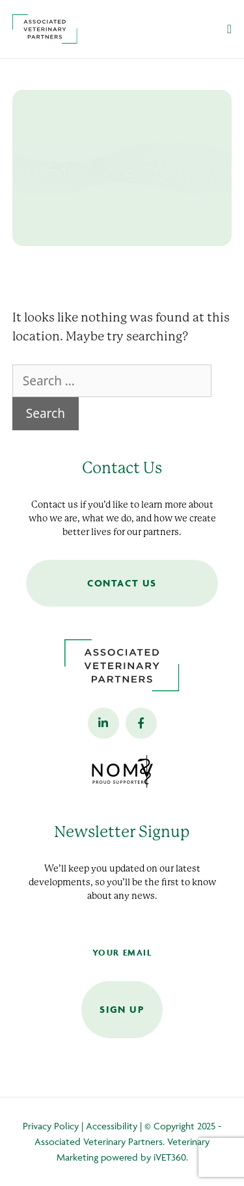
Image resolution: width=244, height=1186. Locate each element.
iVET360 (170, 1157)
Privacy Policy (51, 1126)
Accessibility (111, 1126)
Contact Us (122, 583)
